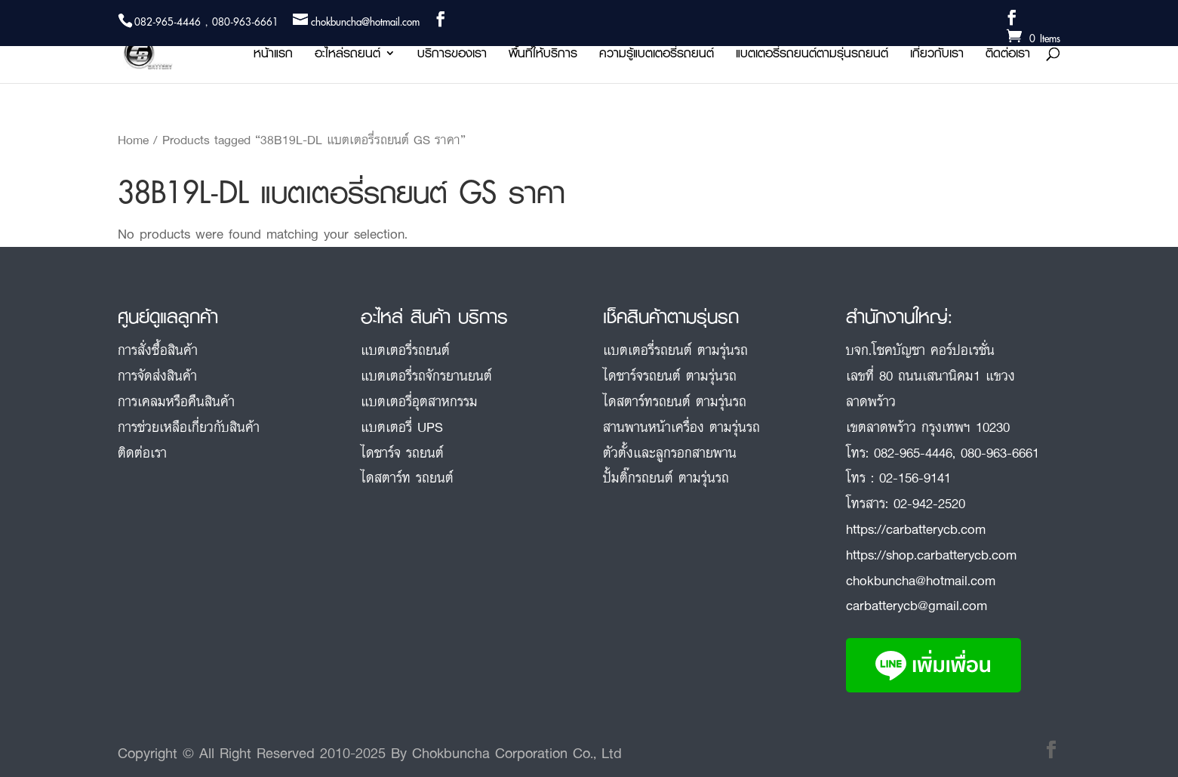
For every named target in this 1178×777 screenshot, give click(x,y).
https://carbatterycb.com (916, 528)
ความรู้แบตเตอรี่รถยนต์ (656, 55)
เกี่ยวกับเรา (937, 55)
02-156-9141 (915, 477)
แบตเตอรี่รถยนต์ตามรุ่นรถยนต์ (812, 55)
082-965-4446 (913, 452)
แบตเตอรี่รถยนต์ (405, 350)
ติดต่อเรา (1008, 55)
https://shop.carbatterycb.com (931, 554)
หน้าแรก (273, 55)
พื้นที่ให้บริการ (543, 55)
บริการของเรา (452, 55)
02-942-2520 (929, 503)
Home (133, 139)
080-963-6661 (1000, 452)
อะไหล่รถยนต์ (347, 55)
